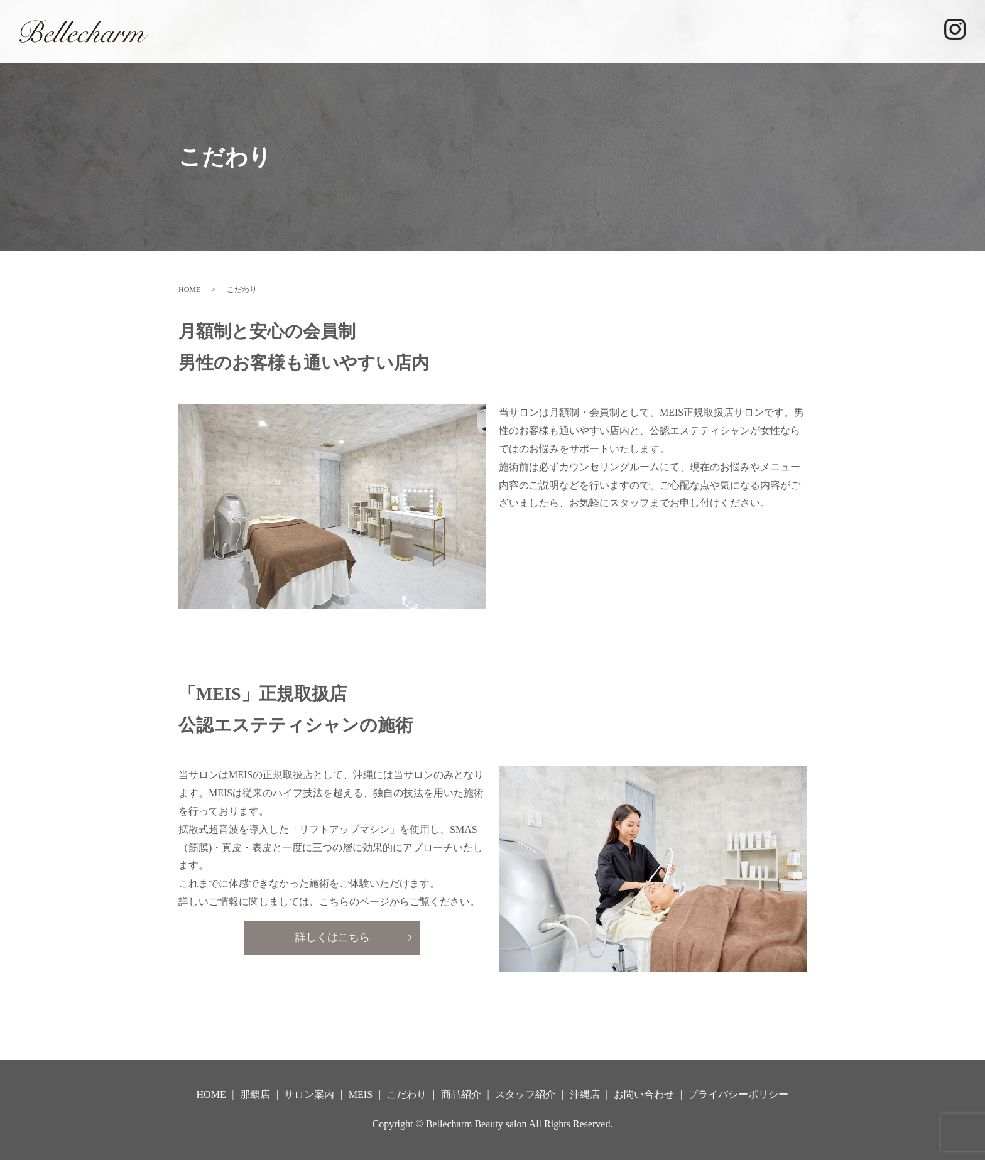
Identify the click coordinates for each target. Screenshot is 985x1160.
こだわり (687, 29)
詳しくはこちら (332, 938)
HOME (434, 29)
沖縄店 (906, 29)
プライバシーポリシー (738, 1094)
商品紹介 (755, 29)
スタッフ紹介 (833, 29)
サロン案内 (561, 29)
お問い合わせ (644, 1094)
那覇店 (492, 29)
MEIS (626, 29)
